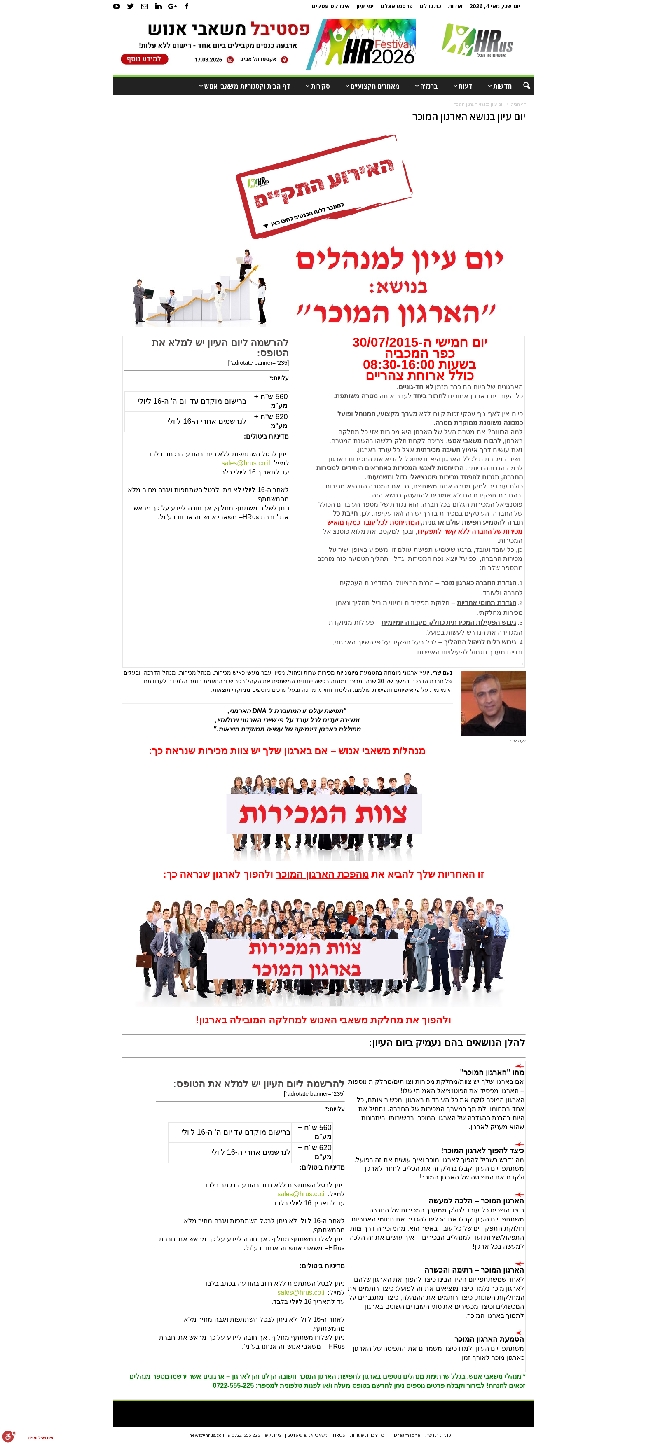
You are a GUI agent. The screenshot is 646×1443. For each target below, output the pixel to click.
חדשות (498, 86)
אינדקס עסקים (331, 6)
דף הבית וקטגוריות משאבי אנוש (243, 86)
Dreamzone (407, 1435)
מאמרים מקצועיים (371, 86)
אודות (455, 6)
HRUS (339, 1435)
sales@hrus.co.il (301, 1292)
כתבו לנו (430, 6)
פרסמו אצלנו (396, 6)
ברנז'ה (425, 86)
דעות (461, 86)
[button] (521, 86)
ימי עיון (365, 6)
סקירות (316, 86)
